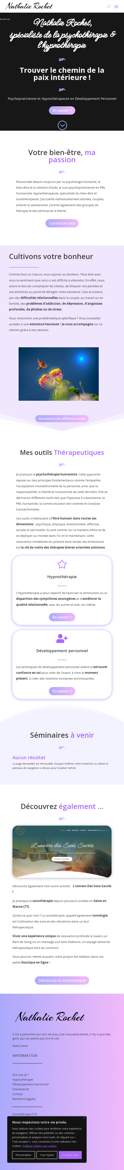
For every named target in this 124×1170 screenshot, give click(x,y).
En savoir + (62, 110)
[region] (47, 1139)
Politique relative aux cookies (39, 1146)
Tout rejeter (47, 1155)
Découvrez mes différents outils (62, 418)
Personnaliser (23, 1155)
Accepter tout (70, 1155)
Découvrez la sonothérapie (62, 980)
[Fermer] (84, 1118)
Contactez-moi (62, 223)
